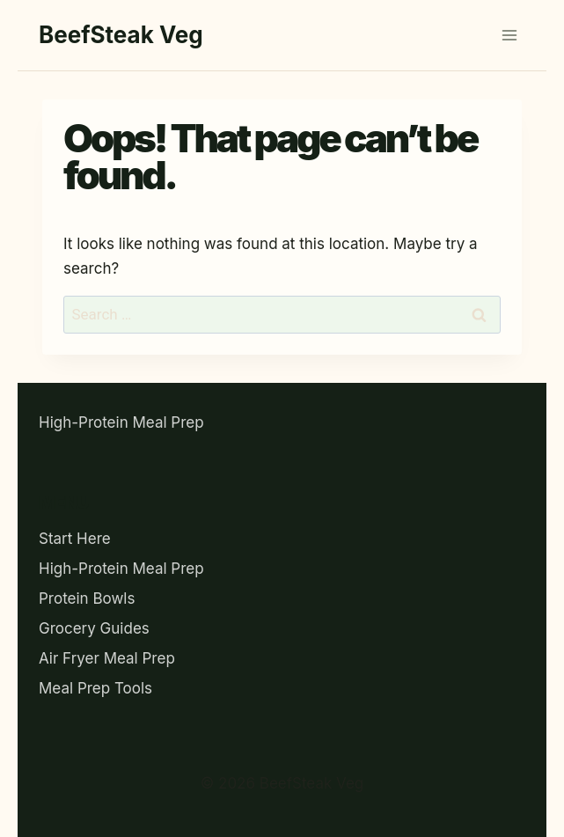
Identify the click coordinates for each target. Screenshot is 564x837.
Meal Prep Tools (95, 688)
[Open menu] (509, 34)
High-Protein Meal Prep (121, 422)
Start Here (75, 538)
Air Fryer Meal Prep (107, 658)
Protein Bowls (87, 598)
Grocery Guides (94, 628)
